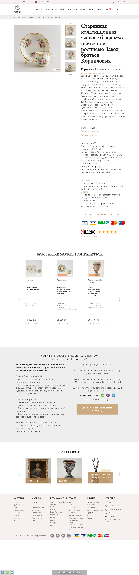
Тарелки (82, 9)
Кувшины (35, 541)
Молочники (36, 544)
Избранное (91, 539)
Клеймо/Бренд (51, 9)
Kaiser (52, 549)
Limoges (53, 554)
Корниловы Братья (102, 69)
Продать (90, 549)
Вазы (34, 536)
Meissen (53, 538)
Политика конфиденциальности (77, 555)
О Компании (74, 561)
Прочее (16, 552)
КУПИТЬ (42, 358)
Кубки (63, 512)
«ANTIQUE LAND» (19, 17)
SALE (108, 9)
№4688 (57, 17)
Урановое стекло (20, 541)
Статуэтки (91, 9)
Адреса (109, 533)
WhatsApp (110, 544)
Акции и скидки (75, 541)
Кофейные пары (38, 539)
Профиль (90, 544)
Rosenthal (54, 546)
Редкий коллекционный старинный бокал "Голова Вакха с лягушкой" (97, 308)
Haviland (53, 541)
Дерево (16, 549)
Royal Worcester (56, 543)
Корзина (90, 547)
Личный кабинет (93, 533)
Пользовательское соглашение (76, 550)
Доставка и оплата (76, 547)
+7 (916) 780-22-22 (88, 426)
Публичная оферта (76, 558)
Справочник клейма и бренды (59, 534)
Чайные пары (72, 9)
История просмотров (95, 541)
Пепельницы (37, 547)
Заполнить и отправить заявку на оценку (97, 440)
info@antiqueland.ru (113, 541)
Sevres (52, 551)
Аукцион (72, 544)
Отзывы (72, 539)
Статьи (116, 9)
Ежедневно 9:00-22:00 (112, 552)
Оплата (84, 192)
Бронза (16, 547)
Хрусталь (100, 9)
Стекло (16, 539)
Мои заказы (91, 536)
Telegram (110, 548)
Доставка (86, 180)
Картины (33, 512)
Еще (33, 552)
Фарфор (62, 9)
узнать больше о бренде (92, 73)
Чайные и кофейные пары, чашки (40, 17)
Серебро (17, 544)
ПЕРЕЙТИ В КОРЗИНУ (69, 572)
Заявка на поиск (90, 135)
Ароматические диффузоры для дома (100, 509)
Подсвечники (37, 549)
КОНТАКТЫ (110, 529)
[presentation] (19, 313)
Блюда (34, 533)
